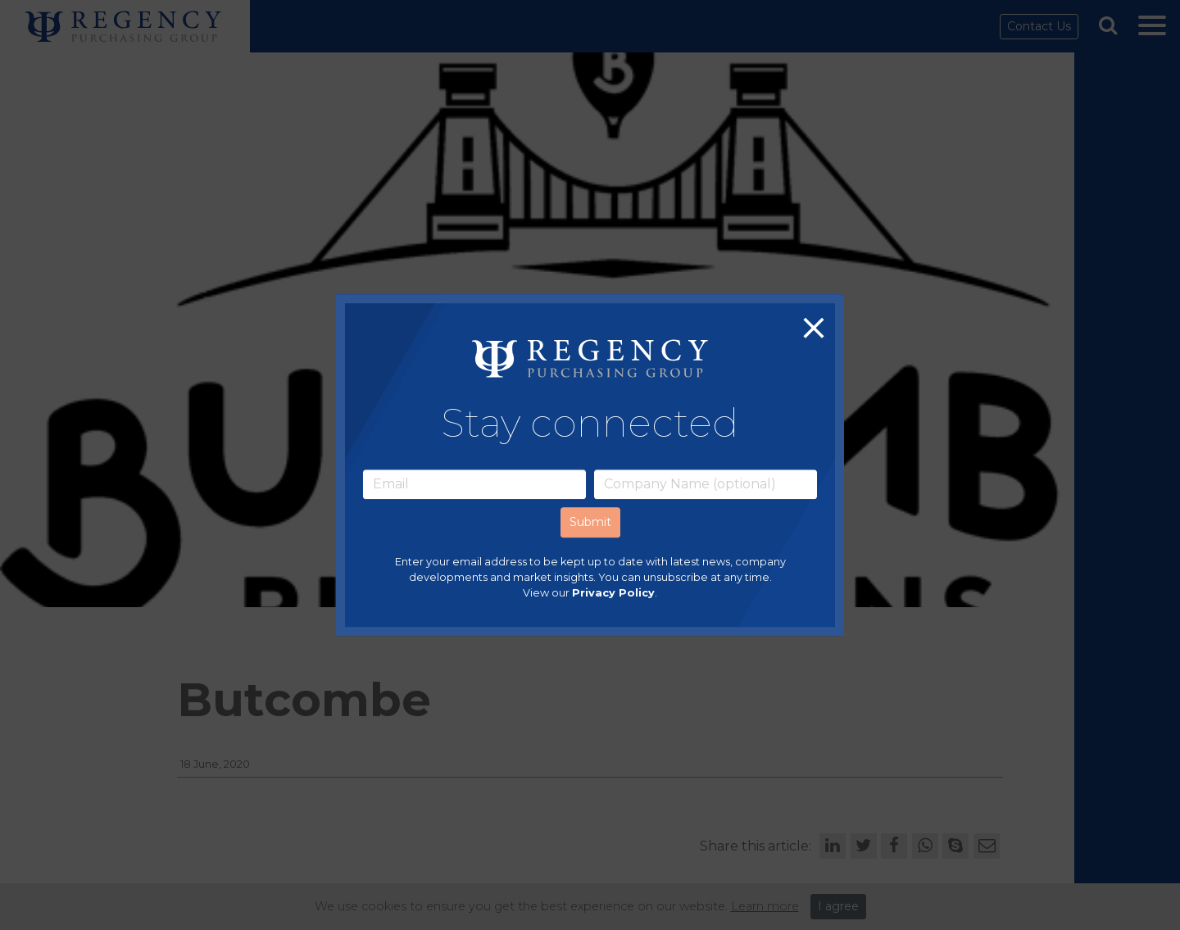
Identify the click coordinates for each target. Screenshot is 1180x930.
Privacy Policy (613, 593)
